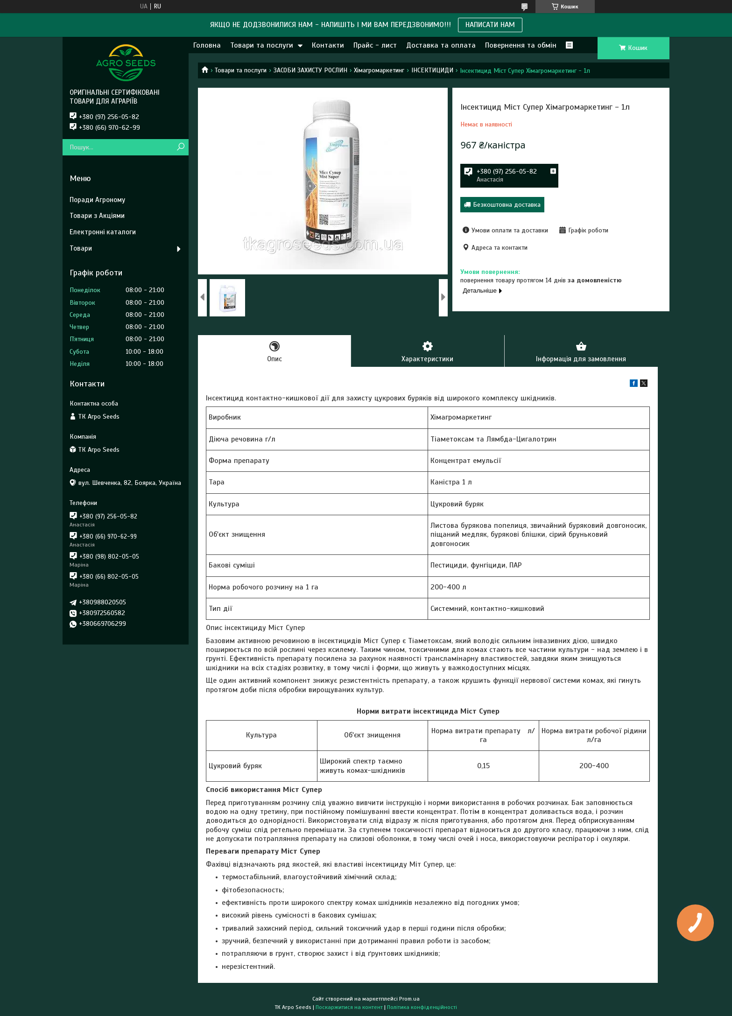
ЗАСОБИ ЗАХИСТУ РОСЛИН (310, 70)
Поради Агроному (97, 200)
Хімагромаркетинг (379, 70)
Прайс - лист (375, 45)
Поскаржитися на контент (349, 1007)
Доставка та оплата (441, 45)
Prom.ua (409, 998)
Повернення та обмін (520, 45)
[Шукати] (180, 147)
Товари (81, 248)
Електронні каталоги (103, 232)
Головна (207, 45)
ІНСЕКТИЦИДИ (432, 70)
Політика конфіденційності (422, 1007)
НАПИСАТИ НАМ (490, 24)
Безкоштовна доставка (507, 205)
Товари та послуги (261, 45)
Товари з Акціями (97, 215)
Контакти (328, 45)
